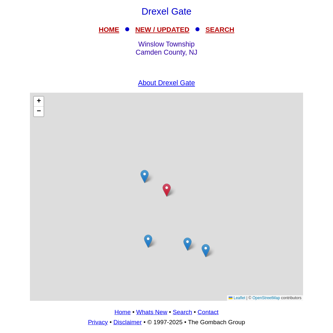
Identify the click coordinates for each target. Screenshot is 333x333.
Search (182, 312)
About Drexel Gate (166, 83)
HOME (109, 29)
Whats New (151, 312)
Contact (208, 312)
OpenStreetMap (266, 298)
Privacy (98, 322)
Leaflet (237, 298)
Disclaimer (127, 322)
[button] (144, 176)
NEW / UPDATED (162, 29)
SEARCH (220, 29)
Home (122, 312)
